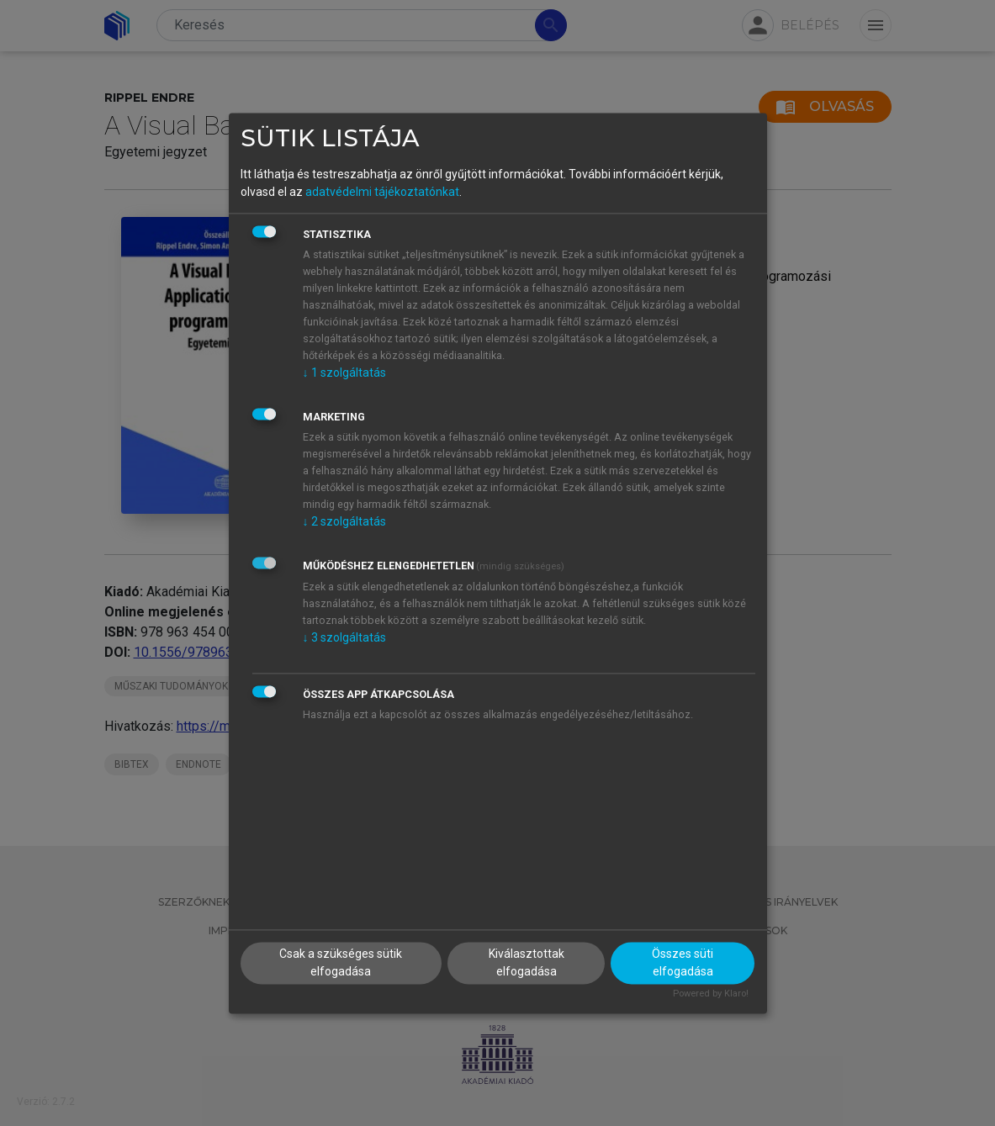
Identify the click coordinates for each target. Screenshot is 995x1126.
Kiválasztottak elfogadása (526, 962)
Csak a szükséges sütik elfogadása (340, 962)
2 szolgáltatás (344, 522)
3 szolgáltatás (344, 638)
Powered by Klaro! (711, 993)
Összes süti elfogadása (682, 962)
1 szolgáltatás (344, 373)
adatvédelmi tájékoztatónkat (382, 192)
